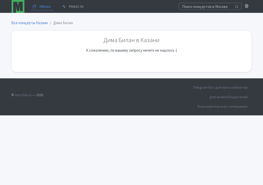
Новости (72, 6)
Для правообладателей (228, 97)
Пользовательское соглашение (222, 106)
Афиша (42, 6)
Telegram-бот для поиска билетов (220, 87)
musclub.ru (23, 94)
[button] (247, 7)
